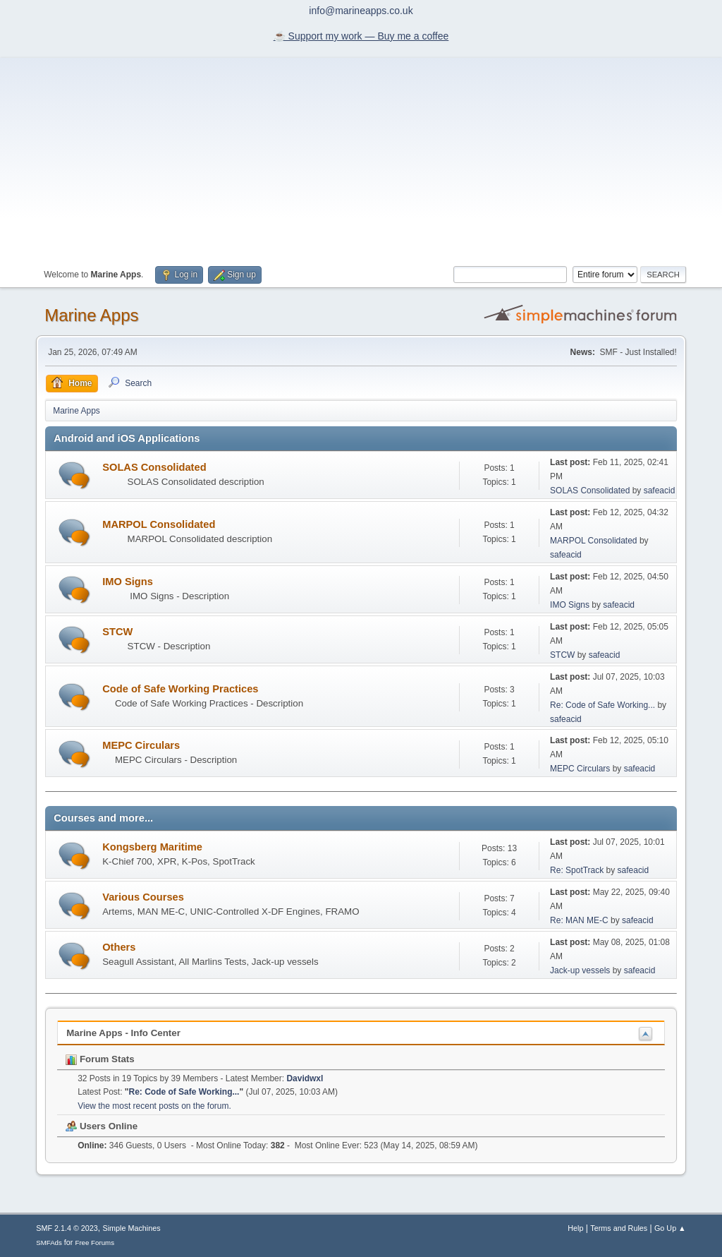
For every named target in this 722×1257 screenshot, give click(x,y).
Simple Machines (132, 1228)
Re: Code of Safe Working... (602, 705)
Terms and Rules (618, 1228)
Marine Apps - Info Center (123, 1033)
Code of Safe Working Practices (180, 688)
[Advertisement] (361, 156)
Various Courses (143, 897)
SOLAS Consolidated (154, 467)
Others (118, 947)
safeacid (659, 490)
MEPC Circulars (141, 745)
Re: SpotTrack (577, 870)
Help (575, 1228)
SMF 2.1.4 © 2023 (67, 1228)
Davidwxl (304, 1078)
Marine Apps (91, 315)
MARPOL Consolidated (158, 524)
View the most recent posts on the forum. (154, 1106)
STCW (117, 631)
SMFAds (49, 1242)
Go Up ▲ (670, 1228)
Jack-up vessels (580, 970)
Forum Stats (100, 1059)
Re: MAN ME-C (579, 920)
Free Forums (94, 1242)
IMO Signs (127, 581)
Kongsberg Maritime (152, 847)
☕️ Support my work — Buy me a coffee (361, 36)
